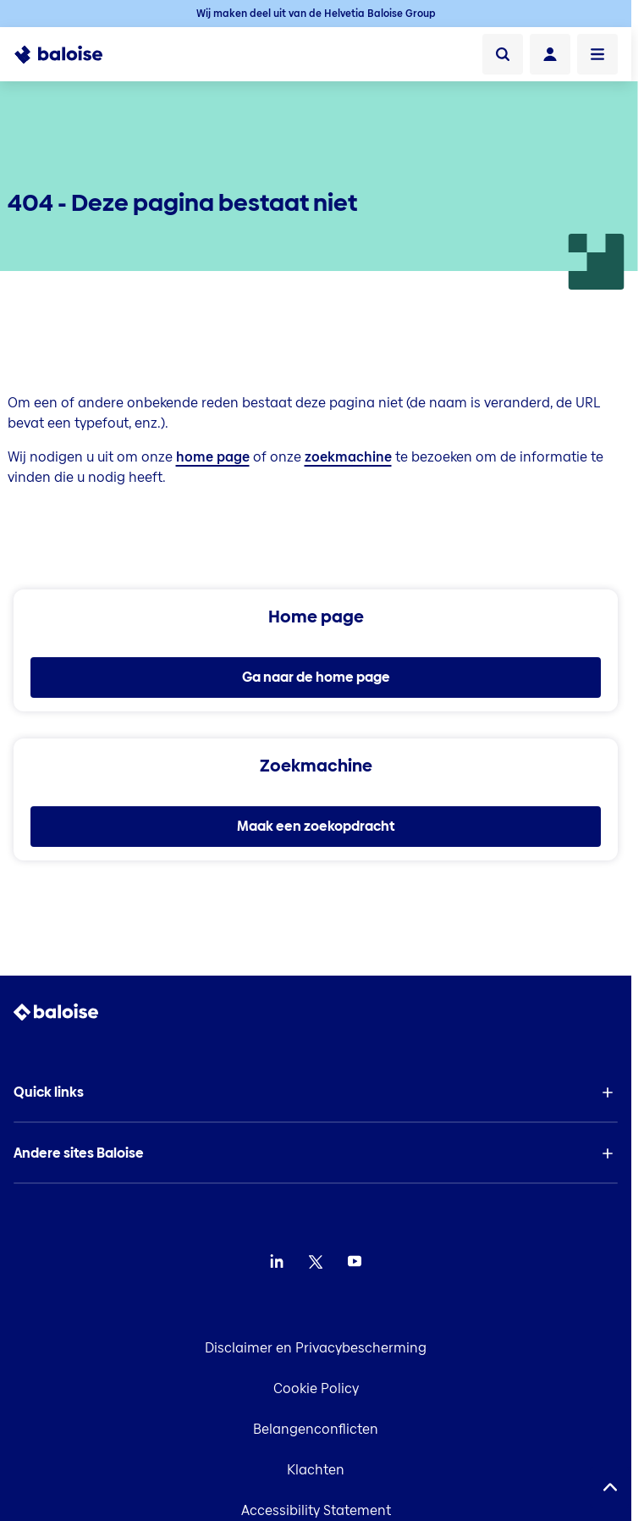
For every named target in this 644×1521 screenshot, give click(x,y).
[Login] (550, 54)
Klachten (315, 1470)
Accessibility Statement (316, 1510)
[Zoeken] (502, 54)
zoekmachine (348, 457)
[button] (316, 1092)
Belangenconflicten (315, 1429)
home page (213, 457)
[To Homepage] (68, 54)
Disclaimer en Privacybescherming (316, 1348)
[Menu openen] (597, 54)
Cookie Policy (316, 1388)
